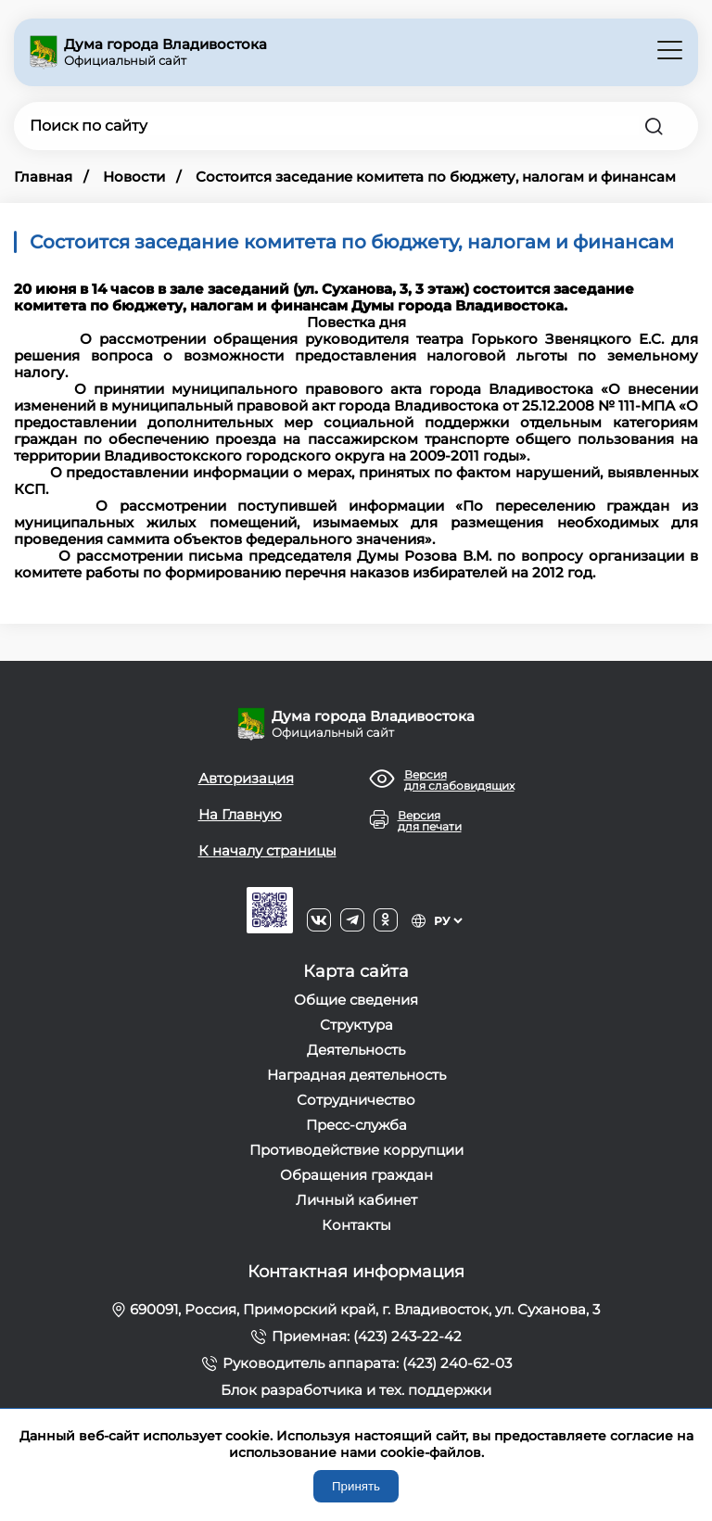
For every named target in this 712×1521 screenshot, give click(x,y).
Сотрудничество (356, 1100)
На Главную (240, 814)
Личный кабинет (356, 1200)
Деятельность (356, 1049)
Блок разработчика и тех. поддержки (356, 1390)
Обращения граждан (356, 1175)
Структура (356, 1024)
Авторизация (246, 778)
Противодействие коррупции (356, 1150)
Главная (43, 176)
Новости (134, 176)
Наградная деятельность (356, 1075)
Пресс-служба (356, 1125)
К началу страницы (267, 850)
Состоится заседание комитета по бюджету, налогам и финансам (436, 176)
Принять (356, 1486)
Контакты (356, 1225)
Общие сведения (356, 999)
